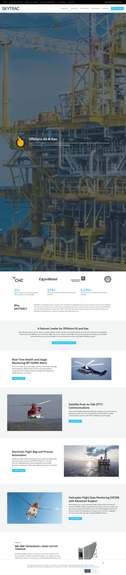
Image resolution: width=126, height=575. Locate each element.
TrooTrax (71, 2)
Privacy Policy (95, 566)
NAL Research (61, 2)
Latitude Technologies (47, 2)
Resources (96, 8)
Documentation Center (113, 2)
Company (105, 8)
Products (64, 8)
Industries (84, 8)
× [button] (103, 563)
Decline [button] (95, 571)
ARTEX (5, 2)
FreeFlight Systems (31, 2)
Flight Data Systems (16, 2)
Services (74, 8)
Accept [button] (87, 571)
